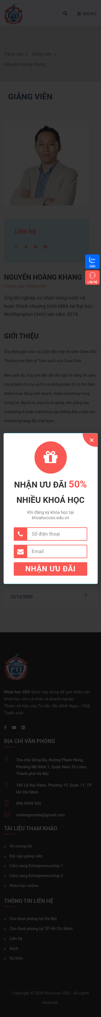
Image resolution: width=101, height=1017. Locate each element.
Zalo (92, 266)
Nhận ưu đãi (50, 568)
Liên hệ (92, 282)
